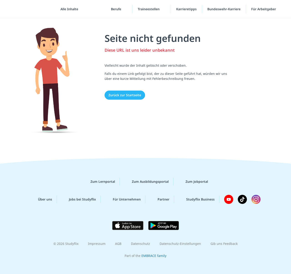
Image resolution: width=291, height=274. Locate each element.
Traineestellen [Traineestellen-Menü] (149, 9)
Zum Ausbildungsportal (147, 181)
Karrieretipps (186, 9)
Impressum (96, 243)
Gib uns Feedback (224, 243)
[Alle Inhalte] (67, 9)
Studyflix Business (197, 199)
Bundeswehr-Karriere (224, 9)
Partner (159, 199)
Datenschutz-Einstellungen (180, 243)
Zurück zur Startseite (124, 95)
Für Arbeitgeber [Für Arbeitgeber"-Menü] (264, 9)
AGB (118, 243)
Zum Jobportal (193, 181)
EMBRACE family (153, 256)
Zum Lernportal (99, 181)
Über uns (41, 199)
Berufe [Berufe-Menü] (116, 9)
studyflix (30, 9)
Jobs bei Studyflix (79, 199)
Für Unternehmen (123, 199)
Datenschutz (140, 243)
